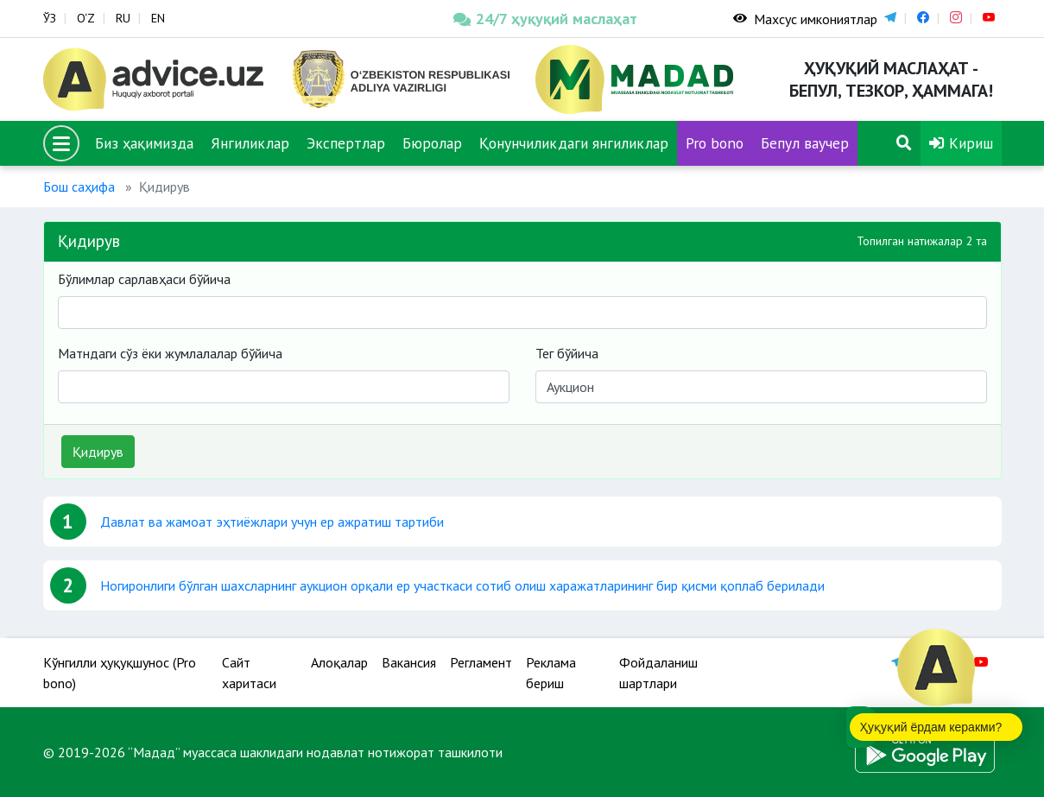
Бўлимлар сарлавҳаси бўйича (144, 279)
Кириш (961, 143)
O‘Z (86, 18)
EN (158, 18)
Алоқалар (339, 662)
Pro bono (714, 143)
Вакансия (409, 662)
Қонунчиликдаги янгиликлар (573, 143)
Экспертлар (346, 143)
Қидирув (98, 451)
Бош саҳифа (79, 186)
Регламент (481, 662)
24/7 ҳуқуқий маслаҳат (545, 18)
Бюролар (432, 143)
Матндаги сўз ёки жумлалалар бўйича (170, 353)
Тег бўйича (566, 353)
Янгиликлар (250, 143)
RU (123, 18)
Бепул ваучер (805, 143)
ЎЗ (49, 18)
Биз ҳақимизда (144, 143)
